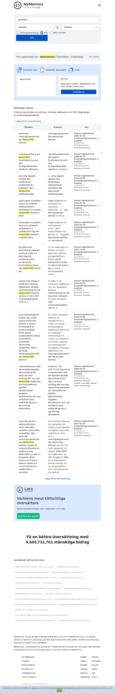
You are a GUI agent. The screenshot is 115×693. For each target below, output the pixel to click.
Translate (25, 661)
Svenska (95, 657)
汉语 (93, 673)
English (83, 657)
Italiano (84, 661)
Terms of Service (28, 677)
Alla (44, 32)
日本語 (94, 669)
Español (84, 665)
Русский (95, 665)
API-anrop (94, 56)
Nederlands (85, 677)
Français (84, 669)
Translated (56, 650)
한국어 (94, 677)
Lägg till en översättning (28, 121)
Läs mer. (110, 688)
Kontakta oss (27, 669)
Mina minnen (58, 32)
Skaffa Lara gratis (28, 516)
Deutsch (84, 673)
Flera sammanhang (27, 32)
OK (59, 690)
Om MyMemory (27, 657)
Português (96, 661)
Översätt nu (78, 92)
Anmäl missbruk (28, 665)
